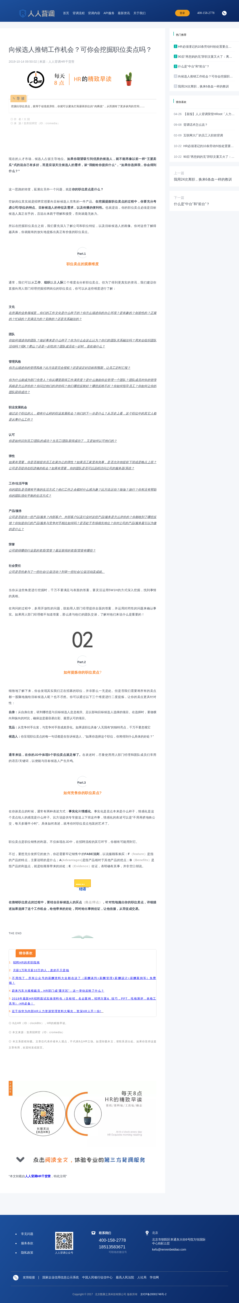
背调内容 (94, 13)
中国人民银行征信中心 (97, 1277)
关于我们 (139, 13)
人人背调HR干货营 (38, 1176)
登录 (182, 13)
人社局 (141, 1277)
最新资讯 (124, 13)
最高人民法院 (125, 1277)
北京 (155, 1232)
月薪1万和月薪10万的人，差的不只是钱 (41, 970)
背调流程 (79, 13)
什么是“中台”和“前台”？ (192, 204)
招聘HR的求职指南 (26, 962)
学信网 (154, 1277)
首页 (66, 13)
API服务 (109, 13)
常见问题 (27, 1234)
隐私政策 (27, 1252)
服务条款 (27, 1243)
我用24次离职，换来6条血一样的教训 (203, 179)
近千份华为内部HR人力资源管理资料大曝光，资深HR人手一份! (56, 1011)
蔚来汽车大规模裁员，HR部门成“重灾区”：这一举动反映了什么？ (58, 990)
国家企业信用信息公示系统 (60, 1277)
